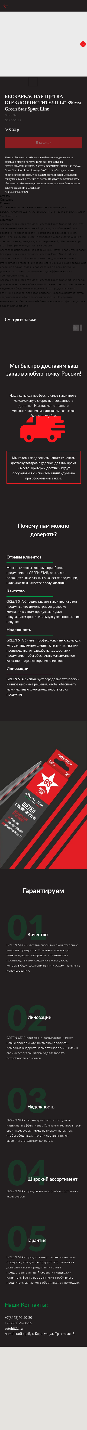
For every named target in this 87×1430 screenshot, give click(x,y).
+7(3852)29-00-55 (18, 1323)
